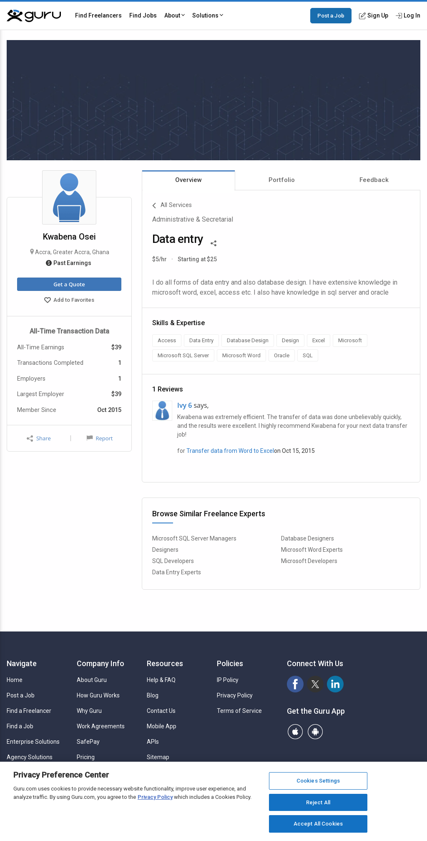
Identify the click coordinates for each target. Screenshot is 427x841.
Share (39, 438)
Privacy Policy (235, 695)
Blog (152, 695)
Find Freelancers (98, 15)
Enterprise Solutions (33, 741)
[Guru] (34, 16)
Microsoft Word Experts (312, 549)
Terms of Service (239, 710)
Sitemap (158, 757)
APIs (153, 741)
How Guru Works (98, 695)
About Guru (92, 680)
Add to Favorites (69, 301)
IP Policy (228, 680)
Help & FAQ (161, 680)
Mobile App (161, 726)
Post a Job (330, 15)
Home (15, 680)
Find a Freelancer (29, 710)
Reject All (318, 802)
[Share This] (213, 242)
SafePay (88, 741)
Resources (165, 663)
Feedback (374, 180)
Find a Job (20, 726)
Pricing (86, 757)
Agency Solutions (30, 757)
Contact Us (161, 710)
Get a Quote (69, 284)
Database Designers (307, 538)
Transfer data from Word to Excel (230, 450)
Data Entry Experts (176, 572)
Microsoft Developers (309, 561)
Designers (165, 549)
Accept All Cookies (318, 824)
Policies (230, 663)
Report (100, 438)
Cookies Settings (318, 781)
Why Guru (89, 710)
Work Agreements (101, 726)
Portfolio (282, 180)
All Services (172, 205)
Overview (188, 180)
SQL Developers (173, 561)
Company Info (100, 663)
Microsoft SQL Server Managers (194, 538)
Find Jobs (143, 15)
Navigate (22, 663)
